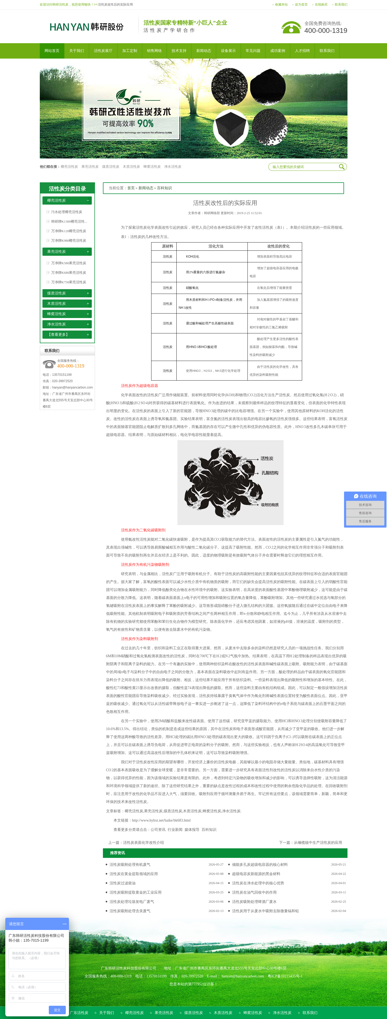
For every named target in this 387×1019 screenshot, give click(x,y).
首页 (131, 188)
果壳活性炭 (90, 167)
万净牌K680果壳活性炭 (68, 273)
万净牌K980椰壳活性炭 (68, 240)
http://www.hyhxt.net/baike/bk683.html (161, 820)
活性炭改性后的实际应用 (115, 4)
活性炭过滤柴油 (123, 883)
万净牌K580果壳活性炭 (68, 263)
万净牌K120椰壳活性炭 (68, 231)
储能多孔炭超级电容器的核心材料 (260, 865)
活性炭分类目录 (67, 189)
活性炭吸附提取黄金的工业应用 (136, 892)
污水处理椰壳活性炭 (66, 212)
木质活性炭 (131, 167)
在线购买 (321, 4)
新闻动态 (145, 188)
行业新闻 (175, 830)
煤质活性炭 (110, 167)
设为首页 (301, 4)
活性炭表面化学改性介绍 (143, 843)
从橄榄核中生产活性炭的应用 (318, 843)
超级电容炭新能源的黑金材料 (256, 874)
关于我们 (106, 1013)
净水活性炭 (172, 167)
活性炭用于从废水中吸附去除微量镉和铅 (265, 911)
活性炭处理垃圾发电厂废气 (132, 902)
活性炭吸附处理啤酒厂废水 (254, 902)
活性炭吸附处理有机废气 (130, 865)
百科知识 (164, 188)
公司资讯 (158, 830)
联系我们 (341, 4)
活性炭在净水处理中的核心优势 (258, 883)
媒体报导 (192, 830)
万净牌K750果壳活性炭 (68, 282)
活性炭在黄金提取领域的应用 (134, 874)
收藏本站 (281, 4)
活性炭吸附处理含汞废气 (130, 911)
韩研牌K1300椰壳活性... (69, 221)
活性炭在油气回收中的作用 (254, 892)
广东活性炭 (79, 1013)
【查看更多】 (58, 335)
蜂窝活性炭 (152, 167)
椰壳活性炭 (69, 167)
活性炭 (310, 228)
